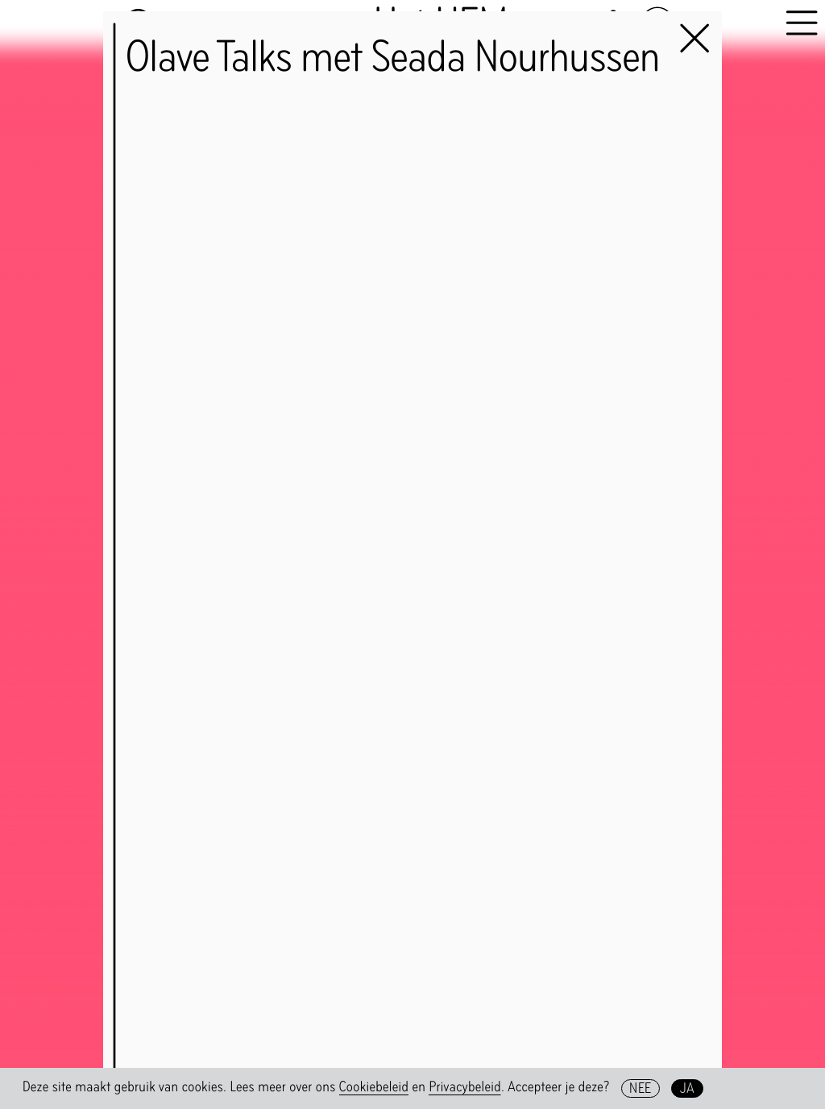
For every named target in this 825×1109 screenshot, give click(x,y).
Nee (640, 1088)
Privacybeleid (465, 1087)
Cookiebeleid (374, 1087)
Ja (687, 1088)
